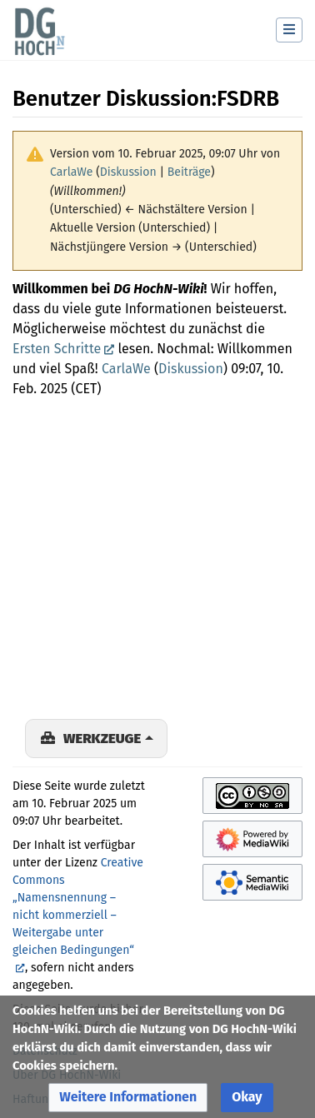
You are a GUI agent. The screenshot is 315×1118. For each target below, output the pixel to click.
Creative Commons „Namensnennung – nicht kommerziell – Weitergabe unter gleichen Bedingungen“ (77, 906)
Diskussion (128, 172)
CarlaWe (126, 369)
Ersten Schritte (56, 349)
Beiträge (189, 172)
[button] (128, 1097)
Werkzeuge (102, 738)
